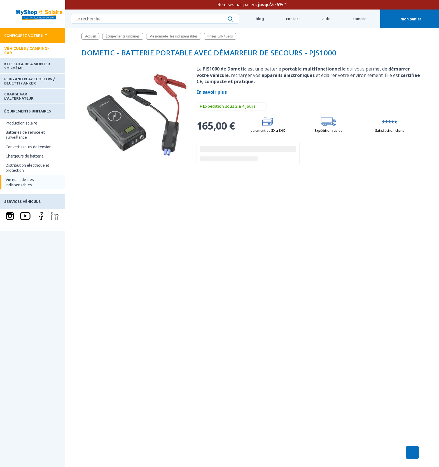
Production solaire (21, 123)
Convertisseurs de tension (29, 147)
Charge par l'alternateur (19, 96)
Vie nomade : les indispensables (20, 182)
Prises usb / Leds (220, 36)
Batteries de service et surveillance (25, 135)
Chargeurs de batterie (25, 156)
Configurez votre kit (25, 35)
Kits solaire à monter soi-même (27, 66)
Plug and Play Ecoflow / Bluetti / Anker (29, 81)
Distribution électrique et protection (27, 168)
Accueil (90, 36)
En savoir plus (212, 92)
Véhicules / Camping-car (26, 50)
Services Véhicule (22, 201)
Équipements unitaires (27, 111)
